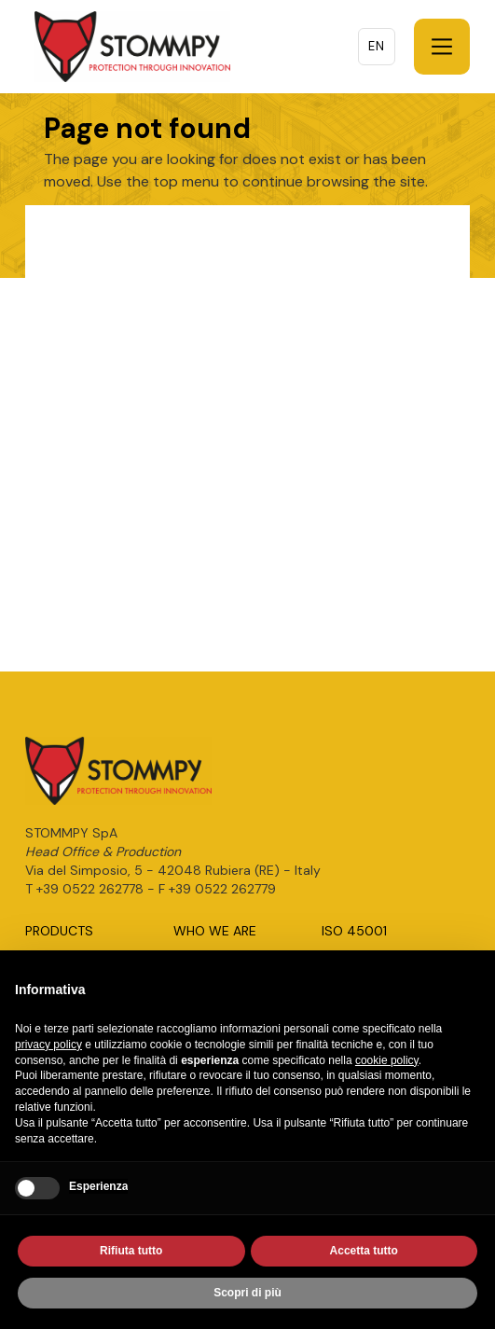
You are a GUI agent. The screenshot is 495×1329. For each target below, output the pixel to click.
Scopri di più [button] (247, 1293)
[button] (442, 47)
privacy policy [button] (48, 1045)
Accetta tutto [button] (364, 1251)
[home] (127, 47)
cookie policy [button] (387, 1060)
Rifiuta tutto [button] (131, 1251)
